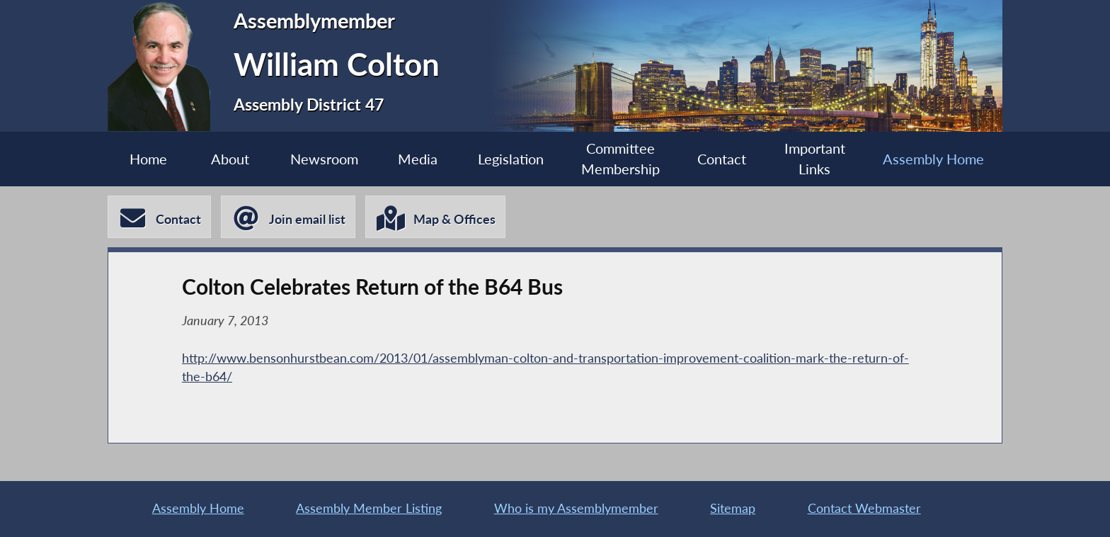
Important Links (814, 159)
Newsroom (324, 158)
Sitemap (732, 508)
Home (148, 158)
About (230, 158)
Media (417, 158)
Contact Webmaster (864, 508)
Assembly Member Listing (369, 508)
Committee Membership (620, 159)
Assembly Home (933, 158)
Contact (721, 158)
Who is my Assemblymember (576, 508)
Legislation (511, 158)
